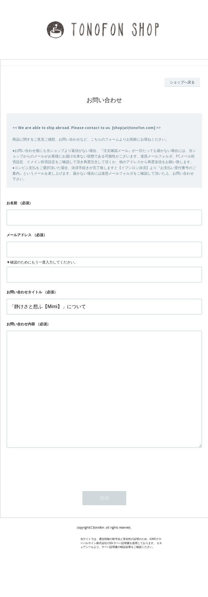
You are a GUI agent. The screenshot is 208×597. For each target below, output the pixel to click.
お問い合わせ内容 (21, 323)
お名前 (12, 202)
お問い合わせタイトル (24, 292)
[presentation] (52, 491)
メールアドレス (19, 234)
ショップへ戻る (182, 82)
